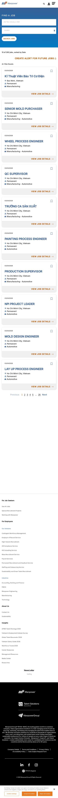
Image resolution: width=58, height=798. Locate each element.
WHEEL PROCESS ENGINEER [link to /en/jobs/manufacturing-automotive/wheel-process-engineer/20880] (24, 141)
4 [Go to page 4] (30, 395)
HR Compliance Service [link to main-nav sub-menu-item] (10, 546)
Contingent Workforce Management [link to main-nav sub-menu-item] (14, 533)
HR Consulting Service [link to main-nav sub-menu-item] (9, 550)
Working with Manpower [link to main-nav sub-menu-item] (10, 515)
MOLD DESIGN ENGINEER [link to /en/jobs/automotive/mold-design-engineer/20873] (22, 336)
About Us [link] (5, 606)
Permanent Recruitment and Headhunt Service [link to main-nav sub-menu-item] (17, 563)
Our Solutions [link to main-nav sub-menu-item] (6, 528)
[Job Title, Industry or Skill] (29, 22)
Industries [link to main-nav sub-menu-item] (5, 578)
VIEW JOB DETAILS (42, 94)
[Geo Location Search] (54, 30)
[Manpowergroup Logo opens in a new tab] (29, 716)
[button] (53, 3)
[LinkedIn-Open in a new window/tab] (21, 764)
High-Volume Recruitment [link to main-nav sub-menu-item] (10, 542)
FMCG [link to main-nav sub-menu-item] (4, 587)
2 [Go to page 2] (24, 395)
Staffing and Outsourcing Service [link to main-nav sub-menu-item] (13, 567)
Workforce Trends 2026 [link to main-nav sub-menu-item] (10, 646)
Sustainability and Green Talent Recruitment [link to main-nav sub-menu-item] (16, 571)
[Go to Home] (10, 3)
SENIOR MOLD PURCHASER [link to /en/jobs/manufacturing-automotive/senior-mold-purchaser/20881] (23, 109)
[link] (29, 764)
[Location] (29, 30)
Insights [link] (5, 623)
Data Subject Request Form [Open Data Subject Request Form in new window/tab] (37, 751)
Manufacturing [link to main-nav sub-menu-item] (7, 595)
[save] (51, 71)
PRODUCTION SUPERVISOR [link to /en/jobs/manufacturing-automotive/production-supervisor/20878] (23, 271)
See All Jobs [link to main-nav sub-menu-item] (6, 506)
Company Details (13, 749)
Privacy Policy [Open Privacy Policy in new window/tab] (44, 749)
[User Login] (49, 4)
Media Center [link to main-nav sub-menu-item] (6, 658)
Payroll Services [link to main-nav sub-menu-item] (7, 559)
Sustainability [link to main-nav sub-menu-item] (6, 616)
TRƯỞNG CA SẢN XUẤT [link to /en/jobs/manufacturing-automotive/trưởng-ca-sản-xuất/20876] (21, 206)
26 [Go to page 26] (39, 395)
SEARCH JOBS (9, 39)
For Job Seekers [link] (8, 500)
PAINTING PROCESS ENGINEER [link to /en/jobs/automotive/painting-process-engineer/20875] (26, 239)
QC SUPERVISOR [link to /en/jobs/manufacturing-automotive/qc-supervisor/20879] (16, 174)
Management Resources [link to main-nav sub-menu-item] (10, 654)
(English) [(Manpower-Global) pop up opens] (29, 770)
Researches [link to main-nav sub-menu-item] (6, 663)
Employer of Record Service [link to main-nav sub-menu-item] (11, 537)
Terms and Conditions (29, 749)
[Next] (36, 395)
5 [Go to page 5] (32, 395)
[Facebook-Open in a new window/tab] (29, 764)
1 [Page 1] (22, 395)
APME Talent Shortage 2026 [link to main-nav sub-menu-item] (11, 629)
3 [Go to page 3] (27, 395)
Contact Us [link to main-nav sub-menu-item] (5, 612)
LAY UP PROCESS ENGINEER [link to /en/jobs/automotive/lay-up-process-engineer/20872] (24, 369)
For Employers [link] (7, 521)
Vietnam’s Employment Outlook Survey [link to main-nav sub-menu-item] (15, 633)
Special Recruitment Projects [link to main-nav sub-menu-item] (11, 511)
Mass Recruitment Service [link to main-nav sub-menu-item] (10, 554)
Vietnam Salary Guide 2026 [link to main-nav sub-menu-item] (11, 641)
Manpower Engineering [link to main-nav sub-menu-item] (9, 591)
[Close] (54, 792)
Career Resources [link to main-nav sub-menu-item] (8, 650)
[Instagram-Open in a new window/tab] (36, 764)
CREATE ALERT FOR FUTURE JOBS (35, 58)
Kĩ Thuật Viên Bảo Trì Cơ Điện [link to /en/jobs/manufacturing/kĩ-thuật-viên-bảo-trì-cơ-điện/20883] (24, 76)
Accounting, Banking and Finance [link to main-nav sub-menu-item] (13, 583)
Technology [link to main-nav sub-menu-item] (6, 600)
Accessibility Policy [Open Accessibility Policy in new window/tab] (19, 751)
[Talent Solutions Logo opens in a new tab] (28, 704)
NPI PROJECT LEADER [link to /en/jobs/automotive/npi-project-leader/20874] (20, 304)
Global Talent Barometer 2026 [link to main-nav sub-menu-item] (12, 637)
